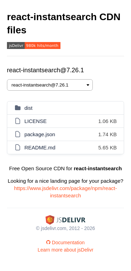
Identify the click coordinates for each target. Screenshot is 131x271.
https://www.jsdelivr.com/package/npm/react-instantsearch (65, 191)
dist (28, 108)
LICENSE (35, 121)
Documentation (65, 242)
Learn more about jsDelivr (65, 250)
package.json (39, 134)
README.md (39, 147)
